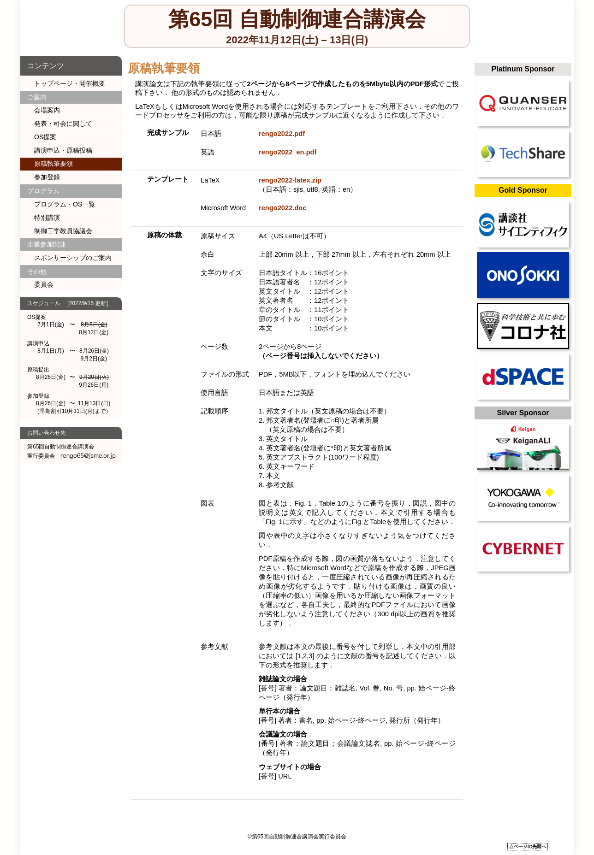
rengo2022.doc (282, 208)
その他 (37, 271)
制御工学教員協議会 (63, 231)
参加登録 (47, 177)
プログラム (43, 191)
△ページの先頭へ (527, 846)
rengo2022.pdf (282, 133)
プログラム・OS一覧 (64, 204)
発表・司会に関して (63, 123)
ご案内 (37, 97)
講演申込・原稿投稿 (63, 150)
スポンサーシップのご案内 (73, 257)
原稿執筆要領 (53, 163)
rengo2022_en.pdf (287, 152)
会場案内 (47, 110)
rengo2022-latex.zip (290, 180)
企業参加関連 (46, 244)
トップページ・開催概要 (69, 83)
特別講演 (47, 217)
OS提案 (45, 137)
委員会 (43, 284)
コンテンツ (45, 66)
